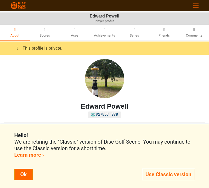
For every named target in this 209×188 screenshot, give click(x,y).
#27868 (104, 114)
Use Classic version (168, 174)
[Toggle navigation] (196, 5)
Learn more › (29, 155)
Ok (23, 174)
